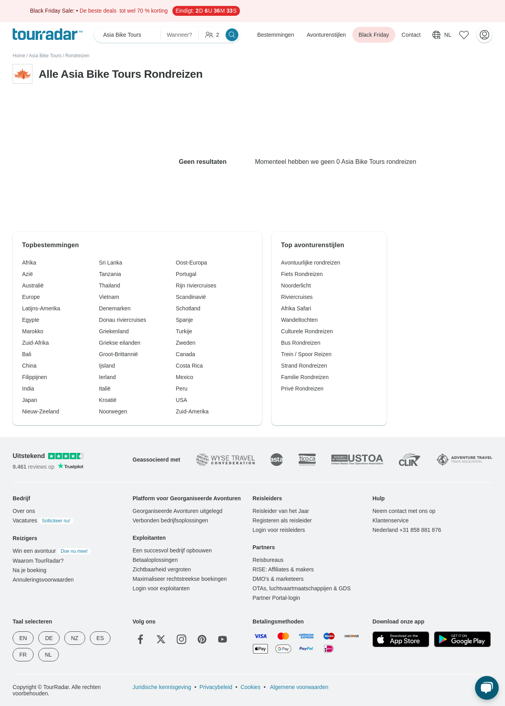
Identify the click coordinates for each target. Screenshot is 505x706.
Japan (29, 400)
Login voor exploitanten (161, 588)
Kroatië (107, 400)
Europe (31, 297)
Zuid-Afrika (35, 343)
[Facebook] (140, 639)
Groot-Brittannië (118, 354)
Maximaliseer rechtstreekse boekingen (180, 579)
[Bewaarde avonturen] (464, 35)
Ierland (107, 377)
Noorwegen (113, 411)
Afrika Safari (296, 308)
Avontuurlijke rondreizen (310, 262)
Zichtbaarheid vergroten (162, 569)
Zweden (186, 343)
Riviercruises (296, 297)
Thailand (109, 285)
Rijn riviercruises (196, 285)
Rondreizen (77, 55)
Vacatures (43, 520)
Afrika (29, 262)
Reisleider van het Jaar (280, 511)
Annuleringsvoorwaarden (43, 579)
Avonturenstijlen (326, 35)
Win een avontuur (52, 551)
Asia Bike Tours (45, 55)
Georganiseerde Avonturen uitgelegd (178, 511)
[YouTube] (222, 639)
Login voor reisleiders (278, 530)
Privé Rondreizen (302, 388)
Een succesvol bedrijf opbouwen (172, 550)
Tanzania (110, 274)
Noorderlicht (295, 285)
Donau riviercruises (122, 320)
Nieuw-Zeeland (40, 411)
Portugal (186, 274)
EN (23, 638)
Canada (185, 354)
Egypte (30, 320)
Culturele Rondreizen (307, 331)
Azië (27, 274)
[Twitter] (161, 639)
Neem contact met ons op (404, 511)
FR (23, 655)
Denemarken (115, 308)
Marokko (32, 331)
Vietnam (109, 297)
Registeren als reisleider (282, 520)
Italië (105, 388)
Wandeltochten (299, 320)
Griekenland (114, 331)
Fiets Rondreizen (302, 274)
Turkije (184, 331)
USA (181, 400)
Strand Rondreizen (304, 365)
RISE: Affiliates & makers (283, 569)
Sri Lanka (110, 262)
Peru (182, 388)
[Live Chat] (487, 688)
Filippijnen (34, 377)
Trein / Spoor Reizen (306, 354)
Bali (26, 354)
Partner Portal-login (276, 598)
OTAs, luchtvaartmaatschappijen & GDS (301, 588)
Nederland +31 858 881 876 (406, 530)
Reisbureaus (268, 560)
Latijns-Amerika (41, 308)
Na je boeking (30, 570)
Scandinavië (191, 297)
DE (48, 638)
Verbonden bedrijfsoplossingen (170, 520)
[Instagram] (181, 639)
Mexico (184, 377)
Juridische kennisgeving (162, 687)
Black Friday (374, 35)
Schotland (188, 308)
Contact (411, 35)
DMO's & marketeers (277, 579)
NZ (75, 638)
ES (100, 638)
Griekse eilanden (119, 343)
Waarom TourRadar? (38, 561)
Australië (32, 285)
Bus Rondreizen (300, 343)
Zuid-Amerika (192, 411)
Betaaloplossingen (155, 560)
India (28, 388)
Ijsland (107, 365)
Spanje (184, 320)
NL (48, 655)
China (29, 365)
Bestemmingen (275, 35)
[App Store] (400, 639)
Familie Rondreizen (305, 377)
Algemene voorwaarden (298, 687)
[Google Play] (462, 639)
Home (19, 55)
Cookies (251, 687)
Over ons (24, 511)
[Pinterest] (202, 639)
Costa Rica (189, 365)
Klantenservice (390, 520)
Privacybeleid (216, 687)
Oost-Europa (191, 262)
